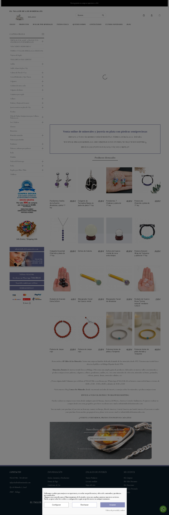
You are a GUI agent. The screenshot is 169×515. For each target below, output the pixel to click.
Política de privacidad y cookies (115, 510)
